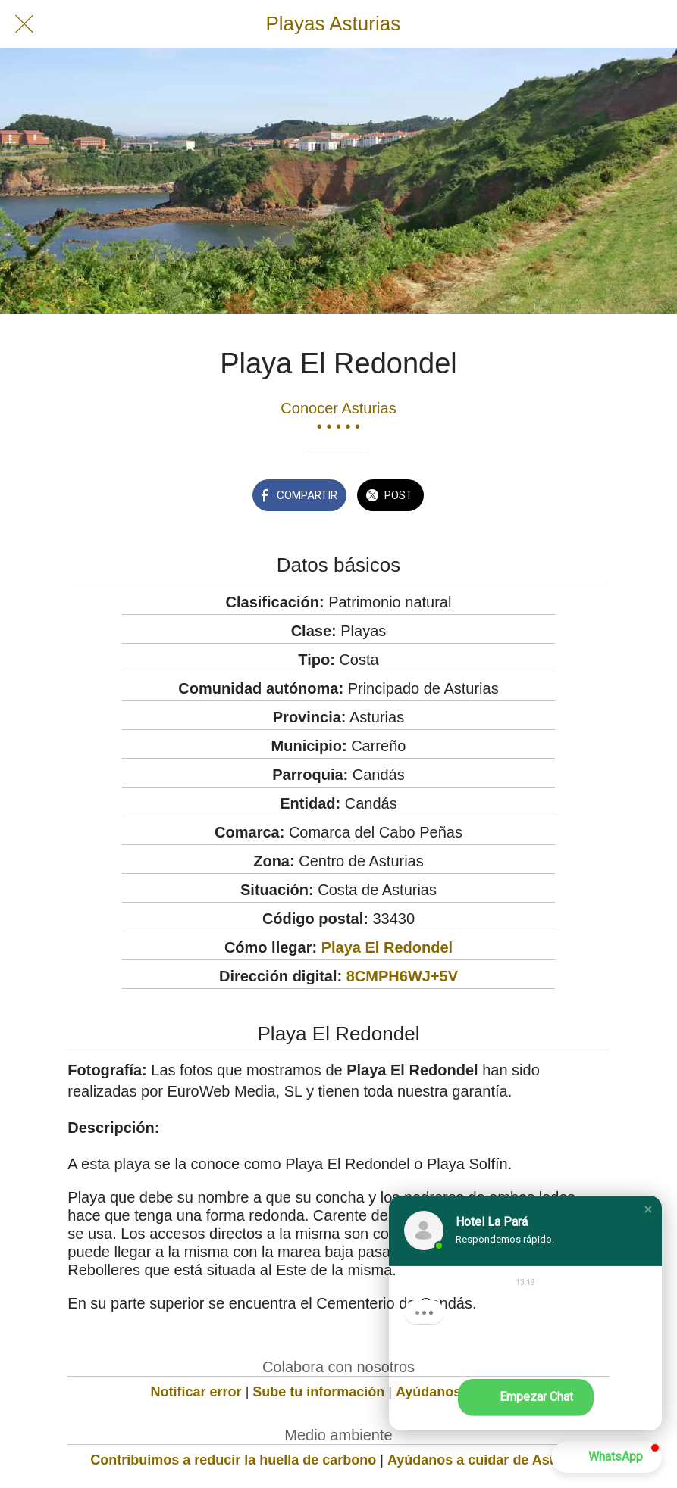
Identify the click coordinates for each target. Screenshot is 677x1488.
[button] (648, 1209)
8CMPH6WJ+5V (402, 976)
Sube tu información (318, 1391)
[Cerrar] (24, 24)
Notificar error (196, 1391)
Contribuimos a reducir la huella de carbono (233, 1460)
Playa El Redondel (387, 947)
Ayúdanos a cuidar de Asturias (487, 1460)
